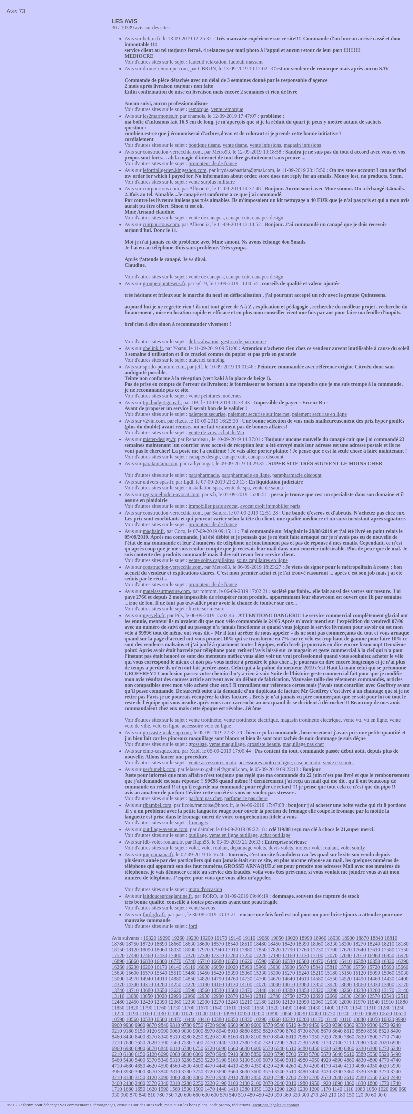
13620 (174, 990)
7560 (175, 1042)
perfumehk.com (159, 769)
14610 (302, 978)
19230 (192, 938)
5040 (279, 1060)
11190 (132, 1013)
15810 (330, 967)
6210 (117, 1054)
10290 (260, 1019)
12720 (302, 996)
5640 (337, 1054)
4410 (233, 1066)
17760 (302, 949)
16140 (174, 967)
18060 (160, 949)
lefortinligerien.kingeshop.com (174, 170)
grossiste (198, 744)
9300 (372, 1025)
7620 (151, 1042)
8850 (256, 1031)
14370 (118, 984)
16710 (203, 961)
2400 (140, 1083)
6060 (175, 1054)
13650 (160, 990)
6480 (302, 1048)
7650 (140, 1042)
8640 (337, 1031)
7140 (337, 1042)
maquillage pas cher (303, 744)
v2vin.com (154, 421)
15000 (118, 978)
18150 (118, 949)
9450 (314, 1025)
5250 (198, 1060)
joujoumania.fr (158, 854)
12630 (344, 996)
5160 (233, 1060)
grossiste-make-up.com (167, 732)
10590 (118, 1019)
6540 (279, 1048)
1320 (268, 1089)
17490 (132, 955)
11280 (384, 1007)
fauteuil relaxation (208, 62)
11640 (216, 1007)
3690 (221, 1071)
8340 (163, 1036)
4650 (140, 1066)
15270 (288, 973)
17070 (331, 955)
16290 (402, 961)
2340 (163, 1083)
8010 (291, 1036)
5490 (395, 1054)
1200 (314, 1089)
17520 (118, 955)
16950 (387, 955)
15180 (331, 973)
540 (233, 1095)
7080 (360, 1042)
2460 (117, 1083)
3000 (198, 1077)
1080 (360, 1089)
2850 (256, 1077)
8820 (268, 1031)
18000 (189, 949)
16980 (373, 955)
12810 (259, 996)
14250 (174, 984)
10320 (245, 1019)
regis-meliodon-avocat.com (171, 494)
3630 (244, 1071)
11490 (286, 1007)
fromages (198, 822)
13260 (345, 990)
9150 (140, 1031)
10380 (217, 1019)
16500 (302, 961)
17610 (373, 949)
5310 (175, 1060)
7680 (128, 1042)
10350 (231, 1019)
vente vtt (352, 720)
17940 (217, 949)
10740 (343, 1013)
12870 (231, 996)
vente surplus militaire (212, 182)
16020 (231, 967)
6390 (337, 1048)
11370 (342, 1007)
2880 (244, 1077)
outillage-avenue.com (165, 829)
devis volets (281, 847)
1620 (151, 1089)
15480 (189, 973)
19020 (291, 938)
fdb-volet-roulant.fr (163, 842)
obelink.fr (153, 348)
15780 (344, 967)
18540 (231, 944)
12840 (245, 996)
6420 (326, 1048)
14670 (274, 978)
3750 (198, 1071)
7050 (372, 1042)
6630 (244, 1048)
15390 (231, 973)
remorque (198, 109)
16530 (288, 961)
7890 (337, 1036)
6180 (128, 1054)
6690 (221, 1048)
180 (341, 1095)
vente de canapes (206, 217)
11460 (300, 1007)
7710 (117, 1042)
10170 (316, 1019)
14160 (217, 984)
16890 (118, 961)
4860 (349, 1060)
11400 (328, 1007)
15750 (359, 967)
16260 (118, 967)
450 (260, 1095)
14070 (260, 984)
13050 (146, 996)
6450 (314, 1048)
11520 (272, 1007)
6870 (151, 1048)
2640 (337, 1077)
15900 (288, 967)
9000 (198, 1031)
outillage (198, 835)
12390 (160, 1002)
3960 (117, 1071)
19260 (178, 938)
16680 (217, 961)
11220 (118, 1013)
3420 (326, 1071)
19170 (220, 938)
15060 (387, 973)
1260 (291, 1089)
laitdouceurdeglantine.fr (167, 896)
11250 (398, 1007)
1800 (372, 1083)
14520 (345, 978)
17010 (359, 955)
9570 (268, 1025)
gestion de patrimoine (243, 341)
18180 (402, 944)
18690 (160, 944)
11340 (356, 1007)
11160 (145, 1013)
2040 (279, 1083)
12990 (174, 996)
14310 (146, 984)
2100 (256, 1083)
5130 (244, 1060)
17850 (260, 949)
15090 (373, 973)
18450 (274, 944)
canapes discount (266, 456)
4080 (360, 1066)
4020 (383, 1066)
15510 (174, 973)
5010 (291, 1060)
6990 (395, 1042)
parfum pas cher (205, 798)
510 (242, 1095)
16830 (146, 961)
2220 (210, 1083)
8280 (186, 1036)
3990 (395, 1066)
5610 (349, 1054)
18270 (359, 944)
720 (179, 1095)
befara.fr (151, 38)
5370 (151, 1060)
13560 (203, 990)
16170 (160, 967)
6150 (140, 1054)
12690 (316, 996)
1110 (349, 1089)
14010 (288, 984)
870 (133, 1095)
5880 (244, 1054)
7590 (163, 1042)
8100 (256, 1036)
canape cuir (238, 217)
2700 (314, 1077)
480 (251, 1095)
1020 (383, 1089)
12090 (302, 1002)
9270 (384, 1025)
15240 (302, 973)
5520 (384, 1054)
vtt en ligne (375, 720)
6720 (210, 1048)
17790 (288, 949)
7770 (384, 1036)
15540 (160, 973)
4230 (302, 1066)
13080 (132, 996)
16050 (217, 967)
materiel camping (207, 360)
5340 (163, 1060)
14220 (189, 984)
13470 (245, 990)
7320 (268, 1042)
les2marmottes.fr (160, 116)
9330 (361, 1025)
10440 (189, 1019)
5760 (291, 1054)
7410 (233, 1042)
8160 (233, 1036)
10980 (229, 1013)
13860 (359, 984)
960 (403, 1089)
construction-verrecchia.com (172, 152)
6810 (175, 1048)
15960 (259, 967)
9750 (198, 1025)
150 (350, 1095)
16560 (274, 961)
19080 (263, 938)
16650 (231, 961)
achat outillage (275, 835)
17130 (302, 955)
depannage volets (248, 847)
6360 (349, 1048)
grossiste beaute (263, 744)
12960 (188, 996)
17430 (160, 955)
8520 (384, 1031)
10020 (387, 1019)
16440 (331, 961)
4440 (221, 1066)
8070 (268, 1036)
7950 (314, 1036)
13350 (302, 990)
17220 (260, 955)
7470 (210, 1042)
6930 (128, 1048)
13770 (402, 984)
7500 (198, 1042)
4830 (361, 1060)
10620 (399, 1013)
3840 (163, 1071)
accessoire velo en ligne (206, 725)
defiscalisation (203, 341)
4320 (268, 1066)
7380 (244, 1042)
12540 (387, 996)
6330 (361, 1048)
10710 (357, 1013)
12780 (273, 996)
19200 (206, 938)
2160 (233, 1083)
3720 (210, 1071)
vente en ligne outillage (233, 835)
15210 (316, 973)
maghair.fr (153, 531)
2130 (244, 1083)
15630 (118, 973)
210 (332, 1095)
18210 (387, 944)
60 (373, 1095)
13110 (118, 996)
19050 (277, 938)
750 (170, 1095)
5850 (256, 1054)
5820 (268, 1054)
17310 (217, 955)
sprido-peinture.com (164, 366)
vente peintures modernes (215, 395)
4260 (291, 1066)
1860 (349, 1083)
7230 (302, 1042)
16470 (316, 961)
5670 (326, 1054)
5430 (128, 1060)
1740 (395, 1083)
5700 (314, 1054)
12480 (118, 1002)
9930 (128, 1025)
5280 (186, 1060)
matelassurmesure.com (166, 591)
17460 (146, 955)
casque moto (307, 762)
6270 (384, 1048)
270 (314, 1095)
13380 (288, 990)
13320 (316, 990)
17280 (231, 955)
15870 (302, 967)
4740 (395, 1060)
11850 (118, 1007)
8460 (117, 1036)
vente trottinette (205, 720)
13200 (373, 990)
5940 (221, 1054)
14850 (189, 978)
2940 (221, 1077)
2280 (186, 1083)
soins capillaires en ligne (262, 560)
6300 (372, 1048)
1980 (302, 1083)
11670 (202, 1007)
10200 (302, 1019)
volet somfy (352, 847)
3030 (186, 1077)
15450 (203, 973)
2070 (268, 1083)
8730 (302, 1031)
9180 (128, 1031)
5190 (221, 1060)
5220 (210, 1060)
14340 (132, 984)
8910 (233, 1031)
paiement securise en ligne (319, 414)
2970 (210, 1077)
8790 (279, 1031)
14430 (387, 978)
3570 (268, 1071)
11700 (188, 1007)
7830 (361, 1036)
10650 (385, 1013)
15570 (146, 973)
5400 (140, 1060)
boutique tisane (204, 145)
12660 (330, 996)
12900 (217, 996)
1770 (384, 1083)
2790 (279, 1077)
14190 (203, 984)
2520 (384, 1077)
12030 (331, 1002)
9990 (400, 1019)
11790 (146, 1007)
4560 (175, 1066)
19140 (234, 938)
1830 (361, 1083)
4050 (372, 1066)
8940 (221, 1031)
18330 (331, 944)
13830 (373, 984)
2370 (151, 1083)
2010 (291, 1083)
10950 (243, 1013)
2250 (198, 1083)
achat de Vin (231, 432)
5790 (279, 1054)
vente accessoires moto (213, 762)
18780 (118, 944)
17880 (245, 949)
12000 (345, 1002)
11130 (159, 1013)
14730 (245, 978)
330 (296, 1095)
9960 (117, 1025)
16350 (373, 961)
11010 (215, 1013)
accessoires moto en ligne (265, 762)
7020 (383, 1042)
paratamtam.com (160, 463)
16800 (160, 961)
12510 (401, 996)
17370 (189, 955)
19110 (249, 938)
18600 (203, 944)
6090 (163, 1054)
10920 (257, 1013)
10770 (328, 1013)
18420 (288, 944)
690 (188, 1095)
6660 (233, 1048)
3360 (349, 1071)
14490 (359, 978)
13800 (387, 984)
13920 (331, 984)
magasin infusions (302, 145)
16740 (189, 961)
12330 (189, 1002)
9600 (256, 1025)
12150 (274, 1002)
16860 (132, 961)
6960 (117, 1048)
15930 (273, 967)
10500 (160, 1019)
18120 (132, 949)
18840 (376, 938)
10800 (314, 1013)
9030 (186, 1031)
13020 (160, 996)
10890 (272, 1013)
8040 (279, 1036)
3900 (140, 1071)
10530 (146, 1019)
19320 (149, 938)
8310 (175, 1036)
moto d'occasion (205, 889)
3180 (128, 1077)
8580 (361, 1031)
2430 (128, 1083)
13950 (316, 984)
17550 (402, 949)
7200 (314, 1042)
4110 (349, 1066)
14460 (373, 978)
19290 (163, 938)
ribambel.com (157, 805)
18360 (316, 944)
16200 (146, 967)
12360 (174, 1002)
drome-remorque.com (165, 68)
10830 (300, 1013)
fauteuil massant (245, 62)
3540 (279, 1071)
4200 (314, 1066)
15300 (274, 973)
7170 (326, 1042)
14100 (245, 984)
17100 (316, 955)
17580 (387, 949)
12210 (245, 1002)
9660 (233, 1025)
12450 (132, 1002)
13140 (402, 990)
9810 (175, 1025)
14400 (402, 978)
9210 (117, 1031)
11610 (230, 1007)
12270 (217, 1002)
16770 (174, 961)
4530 (186, 1066)
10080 (359, 1019)
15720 (373, 967)
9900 (140, 1025)
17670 (345, 949)
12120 (288, 1002)
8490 (395, 1031)
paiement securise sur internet (259, 414)
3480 (302, 1071)
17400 (174, 955)
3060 (175, 1077)
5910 (233, 1054)
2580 (361, 1077)
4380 (244, 1066)
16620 (245, 961)
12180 (260, 1002)
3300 (372, 1071)
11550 (258, 1007)
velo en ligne (166, 725)
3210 (117, 1077)
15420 (217, 973)
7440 (221, 1042)
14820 (203, 978)
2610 (349, 1077)
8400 (140, 1036)
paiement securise (207, 414)
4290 (279, 1066)
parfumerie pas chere (245, 798)
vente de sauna (267, 487)
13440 (260, 990)
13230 (359, 990)
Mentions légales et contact (275, 1104)
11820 (132, 1007)
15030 (402, 973)
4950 (314, 1060)
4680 (128, 1066)
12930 (202, 996)
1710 (117, 1089)
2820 (268, 1077)
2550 (372, 1077)
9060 (175, 1031)
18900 (348, 938)
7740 (395, 1036)
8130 (244, 1036)
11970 (359, 1002)
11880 (401, 1002)
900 (124, 1095)
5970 (210, 1054)
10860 (286, 1013)
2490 (395, 1077)
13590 (189, 990)
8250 (198, 1036)
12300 (203, 1002)
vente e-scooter (338, 762)
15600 (132, 973)
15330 (260, 973)
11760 (160, 1007)
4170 (326, 1066)
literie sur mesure (207, 608)
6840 (163, 1048)
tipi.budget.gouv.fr (162, 402)
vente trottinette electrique (251, 720)
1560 (175, 1089)
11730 (174, 1007)
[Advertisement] (54, 63)
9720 (210, 1025)
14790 (217, 978)
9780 (186, 1025)
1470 (210, 1089)
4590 (163, 1066)
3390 (337, 1071)
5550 (372, 1054)
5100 (256, 1060)
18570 (217, 944)
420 (269, 1095)
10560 (132, 1019)
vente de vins (202, 432)
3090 (163, 1077)
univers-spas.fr (158, 482)
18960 (319, 938)
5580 (361, 1054)
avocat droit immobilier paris (270, 506)
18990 (305, 938)
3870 (151, 1071)
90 (367, 1095)
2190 (221, 1083)
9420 (326, 1025)
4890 (337, 1060)
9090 (163, 1031)
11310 (370, 1007)
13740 (118, 990)
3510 (291, 1071)
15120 (359, 973)
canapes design (267, 217)
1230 (302, 1089)
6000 (198, 1054)
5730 (302, 1054)
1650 (140, 1089)
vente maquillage (227, 744)
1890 (337, 1083)
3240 (395, 1071)
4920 (326, 1060)
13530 (217, 990)
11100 (173, 1013)
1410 (233, 1089)
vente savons (202, 907)
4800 (372, 1060)
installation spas (205, 487)
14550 (331, 978)
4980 (302, 1060)
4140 (337, 1066)
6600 (256, 1048)
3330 (361, 1071)
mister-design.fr (159, 439)
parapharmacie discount (296, 475)
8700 (314, 1031)
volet (194, 847)
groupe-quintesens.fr (164, 283)
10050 (373, 1019)
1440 (221, 1089)
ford (193, 926)
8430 (128, 1036)
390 (278, 1095)
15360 (245, 973)
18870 (362, 938)
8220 (210, 1036)
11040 (201, 1013)
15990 (245, 967)
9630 (244, 1025)
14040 (274, 984)
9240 (395, 1025)
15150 (345, 973)
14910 (160, 978)
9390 (337, 1025)
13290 (331, 990)
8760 (291, 1031)
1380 (244, 1089)
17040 (345, 955)
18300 (345, 944)
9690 (221, 1025)
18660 (174, 944)
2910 (233, 1077)
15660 (401, 967)
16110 (189, 967)
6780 (186, 1048)
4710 (117, 1066)
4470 (210, 1066)
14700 (260, 978)
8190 (221, 1036)
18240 (373, 944)
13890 (345, 984)
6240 (395, 1048)
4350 (256, 1066)
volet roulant (215, 847)
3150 (140, 1077)
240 (323, 1095)
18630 (189, 944)
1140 (337, 1089)
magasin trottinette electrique (310, 720)
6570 (268, 1048)
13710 (132, 990)
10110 (345, 1019)
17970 (203, 949)
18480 (260, 944)
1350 (256, 1089)
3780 (186, 1071)
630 (206, 1095)
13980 (302, 984)
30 (380, 1095)
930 (115, 1095)
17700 (331, 949)
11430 (314, 1007)
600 (215, 1095)
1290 (279, 1089)
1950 (314, 1083)
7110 (349, 1042)
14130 (231, 984)
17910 (231, 949)
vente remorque (227, 109)
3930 (128, 1071)
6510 (291, 1048)
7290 (279, 1042)
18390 (302, 944)
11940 (373, 1002)
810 (152, 1095)
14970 (132, 978)
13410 (274, 990)
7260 (291, 1042)
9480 (302, 1025)
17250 (245, 955)
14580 (316, 978)
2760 (291, 1077)
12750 (288, 996)
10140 (331, 1019)
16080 (202, 967)
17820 (274, 949)
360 (287, 1095)
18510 (245, 944)
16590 (260, 961)
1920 (326, 1083)
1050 (372, 1089)
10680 (371, 1013)
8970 (210, 1031)
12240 (231, 1002)
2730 (302, 1077)
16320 (387, 961)
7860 (349, 1036)
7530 (186, 1042)
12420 (146, 1002)
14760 (231, 978)
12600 (359, 996)
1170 (326, 1089)
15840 (316, 967)
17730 (316, 949)
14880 (174, 978)
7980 (302, 1036)
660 (197, 1095)
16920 (402, 955)
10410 (203, 1019)
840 (142, 1095)
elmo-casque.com (161, 751)
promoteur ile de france (213, 163)
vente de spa (237, 487)
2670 (326, 1077)
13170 (387, 990)
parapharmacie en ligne (246, 475)
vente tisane (235, 145)
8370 (151, 1036)
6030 (186, 1054)
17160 (288, 955)
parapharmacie (204, 475)
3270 (384, 1071)
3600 (256, 1071)
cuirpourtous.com (161, 188)
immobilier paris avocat (213, 506)
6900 (140, 1048)
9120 (151, 1031)
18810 (390, 938)
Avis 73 (15, 11)
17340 (203, 955)
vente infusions (265, 145)
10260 (274, 1019)
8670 (326, 1031)
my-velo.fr (154, 615)
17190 (274, 955)
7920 (326, 1036)
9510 (291, 1025)
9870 (151, 1025)
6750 (198, 1048)
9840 (163, 1025)
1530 (186, 1089)
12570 (373, 996)
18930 (333, 938)
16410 (345, 961)
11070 (187, 1013)
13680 (146, 990)
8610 (349, 1031)
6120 (151, 1054)
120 (359, 1095)
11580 (244, 1007)
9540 (279, 1025)
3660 (233, 1071)
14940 (146, 978)
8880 (244, 1031)
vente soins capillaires (211, 560)
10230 (288, 1019)
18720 (146, 944)
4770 (384, 1060)
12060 (316, 1002)
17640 (359, 949)
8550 (372, 1031)
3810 (175, 1071)
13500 (231, 990)
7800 (372, 1036)
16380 (359, 961)
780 (161, 1095)
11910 (387, 1002)
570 (224, 1095)
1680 (128, 1089)
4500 (198, 1066)
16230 (132, 967)
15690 (387, 967)
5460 (117, 1060)
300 (305, 1095)
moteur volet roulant (317, 847)
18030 (174, 949)
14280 (160, 984)
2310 (175, 1083)
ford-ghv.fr (154, 914)
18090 (146, 949)
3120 (151, 1077)
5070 (268, 1060)
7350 (256, 1042)
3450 (314, 1071)
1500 (198, 1089)
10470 (174, 1019)
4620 (151, 1066)
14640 (288, 978)
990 (394, 1089)
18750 (132, 944)
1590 (163, 1089)
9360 (349, 1025)
